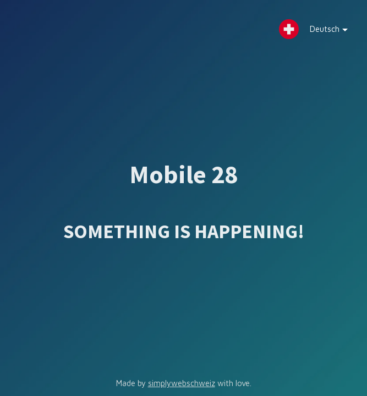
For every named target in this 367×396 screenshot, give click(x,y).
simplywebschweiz (181, 383)
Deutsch (320, 31)
